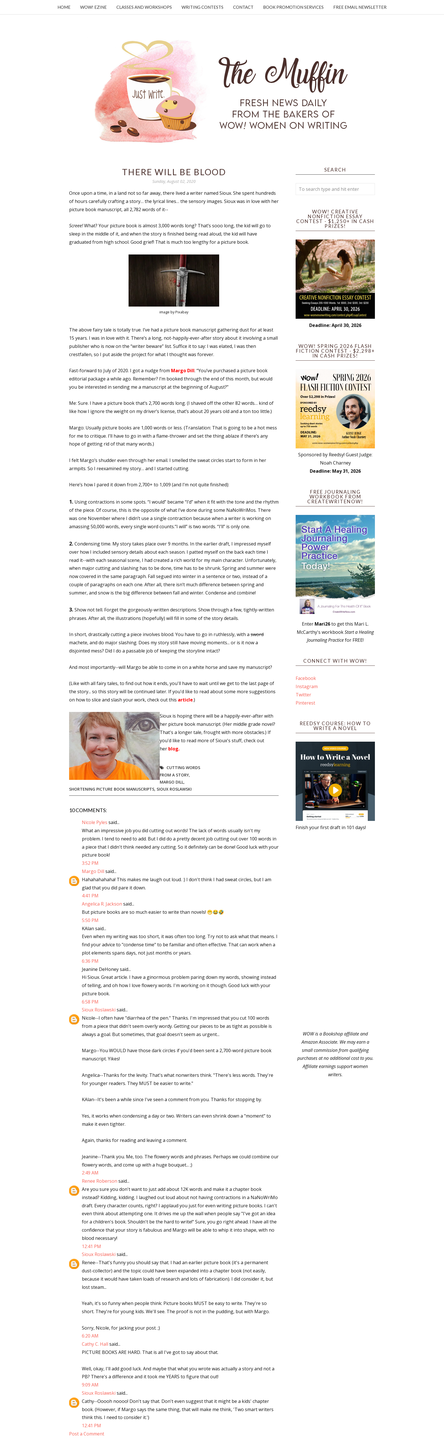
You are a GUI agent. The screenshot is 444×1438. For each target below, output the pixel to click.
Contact (243, 7)
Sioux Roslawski (174, 789)
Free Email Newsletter (360, 7)
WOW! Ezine (93, 7)
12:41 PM (91, 1246)
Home (64, 7)
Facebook (306, 678)
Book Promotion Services (293, 7)
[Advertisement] (335, 931)
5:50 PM (90, 920)
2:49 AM (90, 1173)
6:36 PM (90, 961)
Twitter (303, 695)
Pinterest (305, 703)
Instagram (307, 686)
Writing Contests (202, 7)
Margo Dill (171, 782)
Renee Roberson (99, 1181)
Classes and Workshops (144, 7)
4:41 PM (90, 896)
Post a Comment (86, 1434)
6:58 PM (90, 1002)
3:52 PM (90, 863)
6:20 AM (90, 1336)
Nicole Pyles (94, 822)
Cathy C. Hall (95, 1344)
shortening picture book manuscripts (111, 789)
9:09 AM (90, 1385)
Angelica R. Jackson (102, 904)
